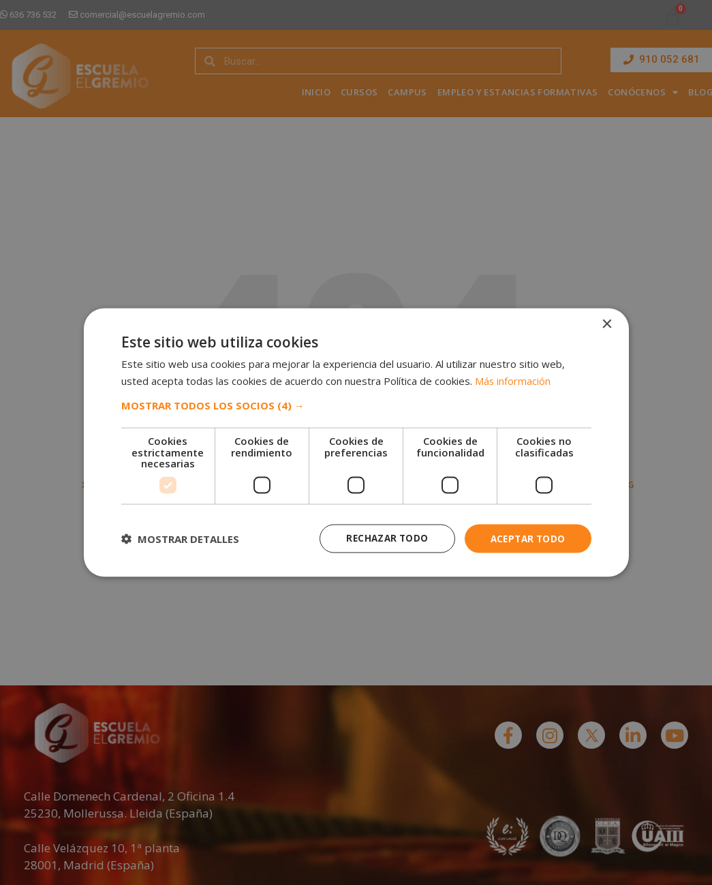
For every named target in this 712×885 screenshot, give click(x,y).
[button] (356, 405)
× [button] (607, 323)
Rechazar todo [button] (381, 537)
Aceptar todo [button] (526, 537)
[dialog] (356, 442)
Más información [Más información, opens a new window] (513, 379)
